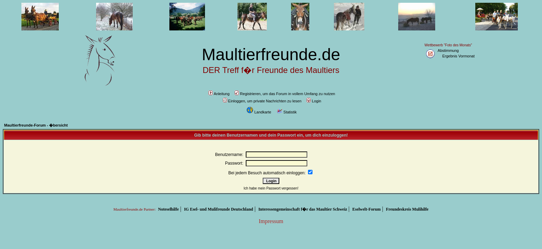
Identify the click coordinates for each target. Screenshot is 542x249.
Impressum (271, 221)
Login (314, 101)
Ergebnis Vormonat (458, 56)
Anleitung (219, 94)
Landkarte (258, 112)
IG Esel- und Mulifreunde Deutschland (218, 209)
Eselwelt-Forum (366, 209)
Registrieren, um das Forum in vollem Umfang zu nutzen (285, 94)
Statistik (287, 112)
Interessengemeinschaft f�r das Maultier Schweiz (302, 209)
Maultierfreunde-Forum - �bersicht (36, 125)
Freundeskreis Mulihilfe (407, 209)
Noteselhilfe (168, 209)
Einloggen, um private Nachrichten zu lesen (262, 101)
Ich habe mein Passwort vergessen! (271, 188)
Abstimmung (448, 50)
